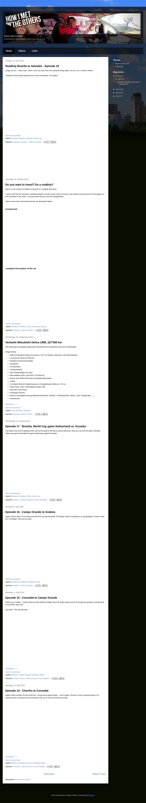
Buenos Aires (120, 64)
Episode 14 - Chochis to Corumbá (26, 690)
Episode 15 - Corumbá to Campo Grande (31, 597)
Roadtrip (22, 327)
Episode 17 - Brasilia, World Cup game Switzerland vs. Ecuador (45, 426)
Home (9, 51)
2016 (118, 76)
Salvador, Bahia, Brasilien (23, 414)
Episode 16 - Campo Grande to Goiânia (30, 511)
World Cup (38, 138)
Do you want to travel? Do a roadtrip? (29, 184)
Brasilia (14, 138)
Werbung (35, 327)
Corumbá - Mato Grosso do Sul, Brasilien (29, 767)
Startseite (49, 774)
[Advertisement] (56, 161)
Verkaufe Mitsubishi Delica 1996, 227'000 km (33, 342)
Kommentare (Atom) (23, 779)
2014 (118, 89)
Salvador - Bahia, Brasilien (23, 330)
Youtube (43, 327)
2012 (118, 96)
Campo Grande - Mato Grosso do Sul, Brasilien (31, 678)
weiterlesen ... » (11, 404)
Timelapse (31, 582)
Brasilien (21, 138)
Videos (21, 51)
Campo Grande (25, 675)
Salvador (29, 138)
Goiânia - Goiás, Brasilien (23, 585)
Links (35, 51)
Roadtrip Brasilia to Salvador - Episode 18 (32, 66)
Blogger (91, 795)
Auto (13, 410)
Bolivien (15, 763)
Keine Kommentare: (13, 135)
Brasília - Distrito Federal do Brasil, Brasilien (30, 500)
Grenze (29, 763)
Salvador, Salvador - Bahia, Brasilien (27, 142)
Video (29, 327)
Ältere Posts (99, 774)
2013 (118, 93)
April (120, 79)
